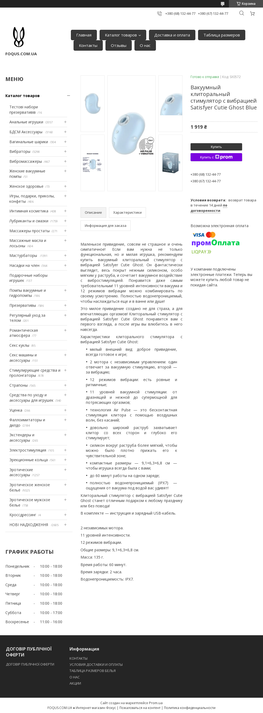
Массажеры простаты (29, 230)
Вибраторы (19, 151)
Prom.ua (156, 702)
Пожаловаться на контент (139, 707)
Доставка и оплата (172, 35)
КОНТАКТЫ (78, 658)
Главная (84, 35)
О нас (145, 45)
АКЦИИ (75, 683)
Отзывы (118, 45)
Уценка (15, 410)
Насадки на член (24, 265)
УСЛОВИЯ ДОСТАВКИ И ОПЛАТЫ (96, 664)
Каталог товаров (121, 35)
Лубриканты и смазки (28, 220)
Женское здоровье (26, 186)
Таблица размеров (221, 35)
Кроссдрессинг (22, 514)
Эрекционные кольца (28, 459)
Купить (216, 147)
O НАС (75, 677)
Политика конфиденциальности (189, 707)
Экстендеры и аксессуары (21, 437)
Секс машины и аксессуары (23, 357)
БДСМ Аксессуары (26, 131)
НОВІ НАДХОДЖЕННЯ (29, 524)
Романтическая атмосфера (23, 333)
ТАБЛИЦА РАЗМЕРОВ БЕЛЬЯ (93, 670)
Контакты (88, 45)
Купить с (216, 157)
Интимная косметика (28, 210)
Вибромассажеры (25, 161)
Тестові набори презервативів (23, 109)
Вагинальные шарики (28, 141)
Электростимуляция (27, 450)
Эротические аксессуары (21, 472)
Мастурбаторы (23, 255)
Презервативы (22, 305)
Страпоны (18, 385)
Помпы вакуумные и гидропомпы (27, 293)
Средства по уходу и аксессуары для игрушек (31, 397)
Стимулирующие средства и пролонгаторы (34, 373)
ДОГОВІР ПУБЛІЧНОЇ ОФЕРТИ (30, 664)
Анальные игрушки (26, 121)
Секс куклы (19, 345)
